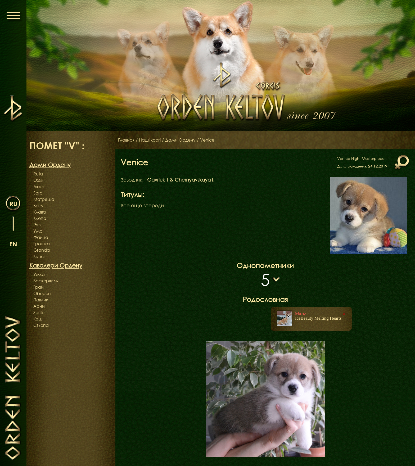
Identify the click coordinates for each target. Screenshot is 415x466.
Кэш (37, 319)
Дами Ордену (180, 140)
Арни (39, 306)
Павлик (40, 300)
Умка (39, 274)
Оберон (42, 293)
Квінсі (38, 256)
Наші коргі (150, 140)
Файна (40, 237)
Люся (38, 186)
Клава (39, 212)
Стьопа (41, 325)
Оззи (38, 180)
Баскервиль (45, 281)
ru (13, 203)
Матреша (43, 199)
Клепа (39, 218)
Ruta (38, 174)
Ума (38, 231)
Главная (126, 140)
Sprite (38, 312)
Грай (38, 287)
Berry (38, 205)
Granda (41, 250)
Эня (37, 225)
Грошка (41, 244)
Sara (38, 193)
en (13, 244)
